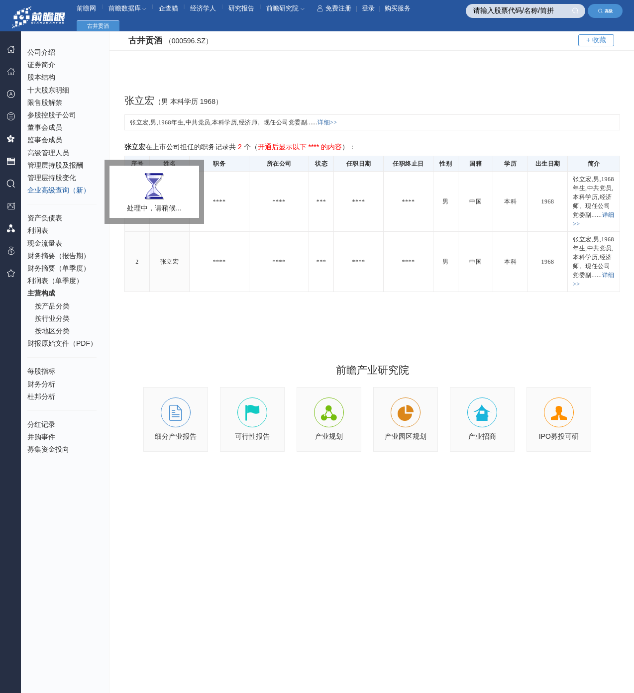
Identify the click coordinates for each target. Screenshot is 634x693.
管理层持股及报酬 (55, 165)
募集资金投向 (48, 449)
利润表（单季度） (55, 281)
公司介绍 (41, 52)
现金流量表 (44, 243)
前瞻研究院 (285, 8)
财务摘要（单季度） (58, 268)
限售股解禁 (44, 102)
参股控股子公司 (51, 115)
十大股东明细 (48, 90)
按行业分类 (52, 318)
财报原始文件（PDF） (62, 343)
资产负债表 (44, 218)
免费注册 (334, 8)
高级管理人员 (48, 153)
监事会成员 (44, 140)
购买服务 (398, 8)
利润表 (37, 230)
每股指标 (41, 371)
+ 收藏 (596, 40)
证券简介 (41, 65)
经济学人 (203, 8)
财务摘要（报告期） (58, 256)
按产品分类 (52, 306)
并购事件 (41, 437)
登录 (368, 8)
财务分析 (41, 384)
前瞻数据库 (127, 8)
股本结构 (41, 77)
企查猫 (168, 8)
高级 (605, 10)
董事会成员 (44, 127)
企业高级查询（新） (58, 190)
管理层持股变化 (51, 178)
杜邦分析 (41, 396)
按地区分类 (52, 331)
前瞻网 (86, 8)
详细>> (327, 122)
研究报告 (241, 8)
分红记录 (41, 424)
